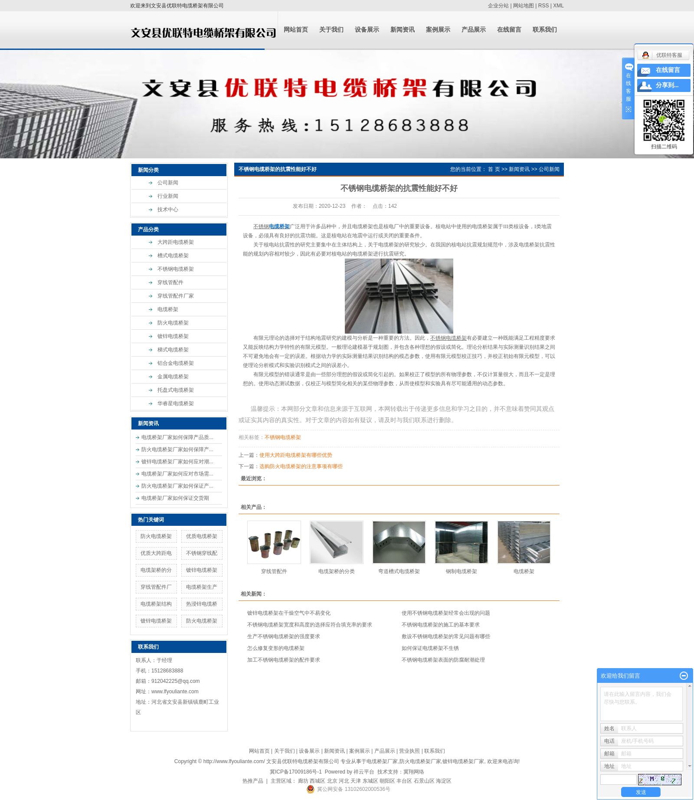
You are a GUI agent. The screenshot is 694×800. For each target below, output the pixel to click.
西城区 (317, 781)
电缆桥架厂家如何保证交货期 (175, 498)
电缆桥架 (167, 309)
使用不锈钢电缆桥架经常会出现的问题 (446, 613)
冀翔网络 (413, 772)
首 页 (494, 169)
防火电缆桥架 (173, 323)
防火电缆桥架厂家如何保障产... (177, 449)
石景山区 (424, 781)
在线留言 (509, 29)
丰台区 (404, 781)
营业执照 (409, 751)
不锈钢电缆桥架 (175, 269)
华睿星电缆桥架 (175, 403)
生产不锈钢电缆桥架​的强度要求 (283, 636)
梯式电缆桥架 (173, 350)
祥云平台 (364, 772)
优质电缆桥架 (201, 536)
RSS (543, 6)
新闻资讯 (402, 29)
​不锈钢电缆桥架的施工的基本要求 (441, 625)
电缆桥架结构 (156, 604)
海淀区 (444, 781)
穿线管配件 (170, 282)
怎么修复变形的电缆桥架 (275, 648)
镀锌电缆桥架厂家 (463, 761)
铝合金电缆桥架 (175, 363)
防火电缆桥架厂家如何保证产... (177, 486)
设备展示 (367, 29)
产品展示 (474, 29)
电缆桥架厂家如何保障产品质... (177, 437)
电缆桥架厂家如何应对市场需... (177, 474)
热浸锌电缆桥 (201, 604)
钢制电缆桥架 (461, 571)
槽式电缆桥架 (173, 255)
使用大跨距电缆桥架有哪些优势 (295, 455)
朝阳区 (387, 781)
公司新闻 (167, 183)
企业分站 (498, 6)
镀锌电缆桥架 (173, 336)
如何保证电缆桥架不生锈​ (430, 648)
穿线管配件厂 (156, 587)
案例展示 (438, 29)
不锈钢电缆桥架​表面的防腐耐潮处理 (443, 660)
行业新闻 (167, 196)
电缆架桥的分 (156, 570)
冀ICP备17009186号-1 (296, 772)
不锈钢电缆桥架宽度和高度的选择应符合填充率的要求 (309, 625)
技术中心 (167, 210)
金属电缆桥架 (173, 377)
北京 (332, 781)
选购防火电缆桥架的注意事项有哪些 (301, 466)
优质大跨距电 (156, 553)
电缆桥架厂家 (382, 761)
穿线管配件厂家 (175, 296)
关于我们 (331, 29)
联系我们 (545, 29)
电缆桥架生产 (201, 587)
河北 (344, 781)
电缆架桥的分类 (336, 571)
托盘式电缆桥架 (175, 390)
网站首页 (296, 29)
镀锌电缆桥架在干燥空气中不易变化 (289, 613)
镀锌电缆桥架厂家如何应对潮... (177, 462)
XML (558, 6)
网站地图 (523, 6)
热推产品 (252, 781)
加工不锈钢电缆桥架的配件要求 (283, 660)
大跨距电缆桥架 (175, 242)
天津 (355, 781)
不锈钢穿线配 (201, 553)
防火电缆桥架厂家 (420, 761)
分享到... (667, 85)
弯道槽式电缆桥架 (399, 571)
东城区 (370, 781)
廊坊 (303, 781)
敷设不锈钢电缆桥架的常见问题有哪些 (446, 636)
